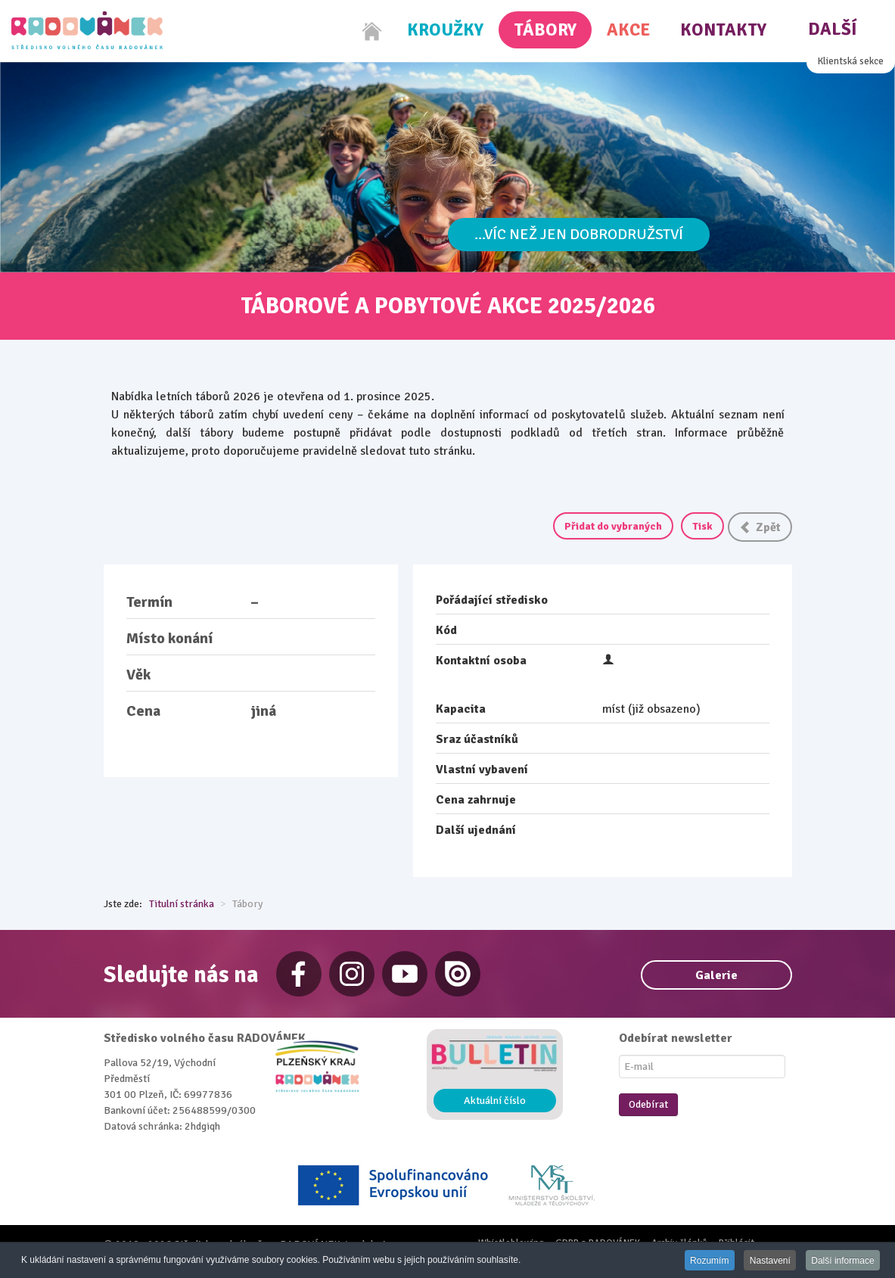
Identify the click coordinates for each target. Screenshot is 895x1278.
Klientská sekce (851, 61)
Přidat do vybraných (613, 526)
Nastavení (767, 1260)
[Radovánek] (87, 30)
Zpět (760, 527)
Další (832, 29)
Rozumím (706, 1260)
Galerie (716, 975)
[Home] (372, 31)
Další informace (842, 1260)
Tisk (702, 526)
